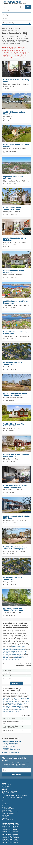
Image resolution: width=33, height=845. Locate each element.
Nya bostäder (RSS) (8, 820)
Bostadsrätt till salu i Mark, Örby (14, 242)
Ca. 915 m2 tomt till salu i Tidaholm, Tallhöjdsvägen (13, 609)
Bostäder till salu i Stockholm (10, 824)
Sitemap (4, 818)
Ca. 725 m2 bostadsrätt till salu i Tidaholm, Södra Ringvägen (15, 548)
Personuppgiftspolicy (8, 813)
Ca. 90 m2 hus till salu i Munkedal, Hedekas (16, 145)
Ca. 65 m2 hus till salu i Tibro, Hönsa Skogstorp (14, 425)
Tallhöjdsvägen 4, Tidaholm (12, 612)
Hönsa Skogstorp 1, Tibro (12, 428)
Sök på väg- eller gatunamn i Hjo (11, 741)
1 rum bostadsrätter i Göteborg (11, 749)
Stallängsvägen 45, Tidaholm (13, 397)
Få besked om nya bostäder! (27, 2)
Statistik (4, 816)
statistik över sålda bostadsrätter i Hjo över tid (13, 658)
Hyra (4, 86)
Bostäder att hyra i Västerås (10, 842)
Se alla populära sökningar (11, 752)
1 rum (17, 30)
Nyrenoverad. (8, 116)
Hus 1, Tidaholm (8, 367)
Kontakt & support (7, 807)
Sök (28, 7)
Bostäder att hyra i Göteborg (10, 837)
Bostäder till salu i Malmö (9, 828)
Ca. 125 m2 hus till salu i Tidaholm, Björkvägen (16, 517)
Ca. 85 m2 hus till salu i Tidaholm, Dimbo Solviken (16, 455)
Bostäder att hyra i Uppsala (10, 840)
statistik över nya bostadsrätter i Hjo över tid (16, 648)
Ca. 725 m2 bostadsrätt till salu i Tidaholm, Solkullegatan (15, 486)
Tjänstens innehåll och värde (10, 812)
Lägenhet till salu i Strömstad (13, 275)
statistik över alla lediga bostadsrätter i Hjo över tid (14, 647)
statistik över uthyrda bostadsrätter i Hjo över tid (16, 702)
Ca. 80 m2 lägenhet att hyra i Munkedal (14, 113)
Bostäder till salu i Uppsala (9, 829)
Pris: (4, 151)
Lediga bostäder (6, 28)
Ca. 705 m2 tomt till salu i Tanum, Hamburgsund (16, 302)
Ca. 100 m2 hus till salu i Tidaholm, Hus (12, 363)
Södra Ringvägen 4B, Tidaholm (14, 551)
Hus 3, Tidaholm (9, 582)
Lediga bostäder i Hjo (8, 748)
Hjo (13, 30)
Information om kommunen (10, 743)
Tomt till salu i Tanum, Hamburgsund (16, 305)
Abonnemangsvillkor (8, 808)
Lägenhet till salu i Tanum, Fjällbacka (13, 177)
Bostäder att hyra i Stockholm (10, 836)
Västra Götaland (6, 30)
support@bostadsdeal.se (9, 791)
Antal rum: (6, 88)
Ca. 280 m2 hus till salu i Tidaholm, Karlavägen (12, 208)
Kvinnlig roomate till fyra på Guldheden (16, 84)
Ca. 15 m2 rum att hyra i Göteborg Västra (16, 81)
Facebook (3, 800)
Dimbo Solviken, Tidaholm (12, 459)
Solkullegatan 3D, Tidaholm (12, 490)
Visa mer (15, 683)
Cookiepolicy (5, 815)
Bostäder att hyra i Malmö (9, 839)
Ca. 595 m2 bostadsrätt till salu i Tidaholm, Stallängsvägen (15, 394)
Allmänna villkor (6, 810)
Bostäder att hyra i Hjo (8, 746)
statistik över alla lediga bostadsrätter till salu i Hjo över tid (15, 653)
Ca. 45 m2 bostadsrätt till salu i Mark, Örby (15, 239)
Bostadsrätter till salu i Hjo (9, 745)
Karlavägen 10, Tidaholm (11, 212)
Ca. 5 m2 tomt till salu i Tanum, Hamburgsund (15, 333)
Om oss (4, 805)
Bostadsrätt (16, 28)
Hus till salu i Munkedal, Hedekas (14, 149)
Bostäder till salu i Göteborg (10, 826)
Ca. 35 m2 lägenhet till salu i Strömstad (14, 271)
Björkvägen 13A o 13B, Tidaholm (14, 520)
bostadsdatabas (22, 3)
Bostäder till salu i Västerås (10, 831)
